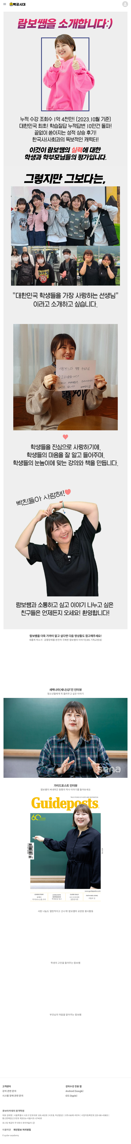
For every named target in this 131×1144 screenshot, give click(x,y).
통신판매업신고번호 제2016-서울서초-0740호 (22, 1118)
